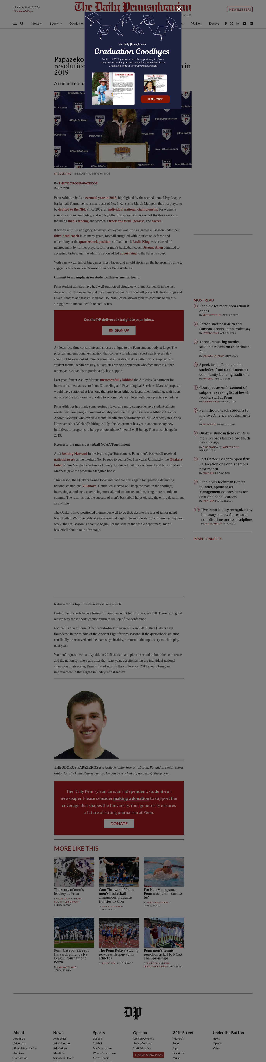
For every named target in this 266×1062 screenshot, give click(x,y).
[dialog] (133, 531)
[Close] (179, 9)
